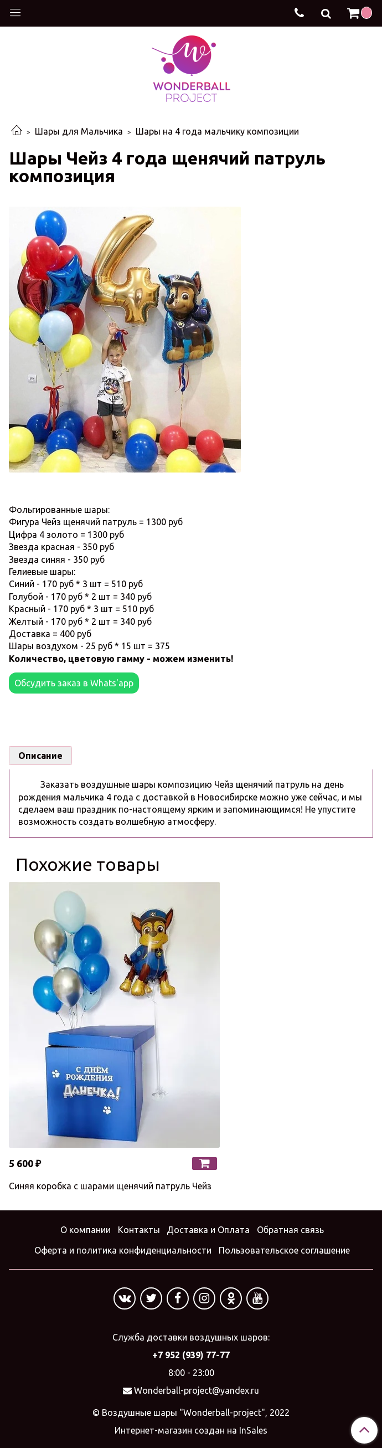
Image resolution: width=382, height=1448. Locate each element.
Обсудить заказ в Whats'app (73, 683)
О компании (85, 1230)
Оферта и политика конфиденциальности (122, 1250)
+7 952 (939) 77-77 (191, 1355)
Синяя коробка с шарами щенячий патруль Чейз (110, 1186)
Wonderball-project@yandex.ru (196, 1390)
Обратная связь (290, 1230)
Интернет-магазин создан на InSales (191, 1430)
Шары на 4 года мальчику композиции (217, 131)
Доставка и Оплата (208, 1230)
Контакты (139, 1230)
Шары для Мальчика (79, 131)
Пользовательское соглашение (284, 1250)
